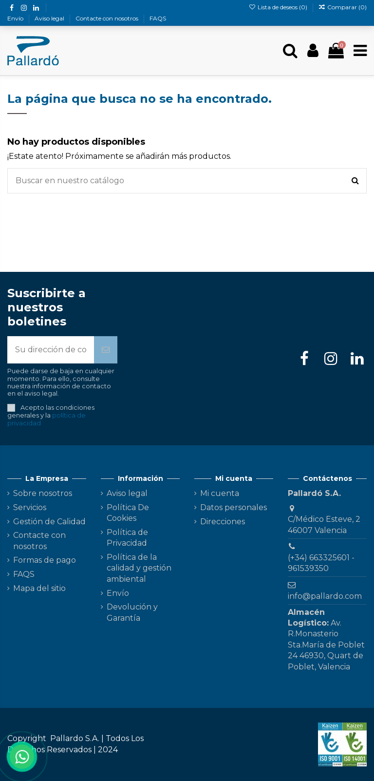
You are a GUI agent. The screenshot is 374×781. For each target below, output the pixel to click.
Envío (16, 18)
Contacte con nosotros (107, 18)
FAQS (158, 18)
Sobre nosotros (42, 493)
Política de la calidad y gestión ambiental (139, 568)
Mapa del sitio (39, 588)
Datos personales (233, 507)
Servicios (29, 507)
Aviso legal (50, 18)
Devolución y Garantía (132, 612)
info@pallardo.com (325, 596)
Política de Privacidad (127, 538)
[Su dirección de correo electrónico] (50, 349)
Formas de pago (44, 560)
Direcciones (222, 521)
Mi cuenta (219, 493)
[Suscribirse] (105, 349)
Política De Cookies (128, 513)
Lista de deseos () (278, 7)
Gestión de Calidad (49, 521)
